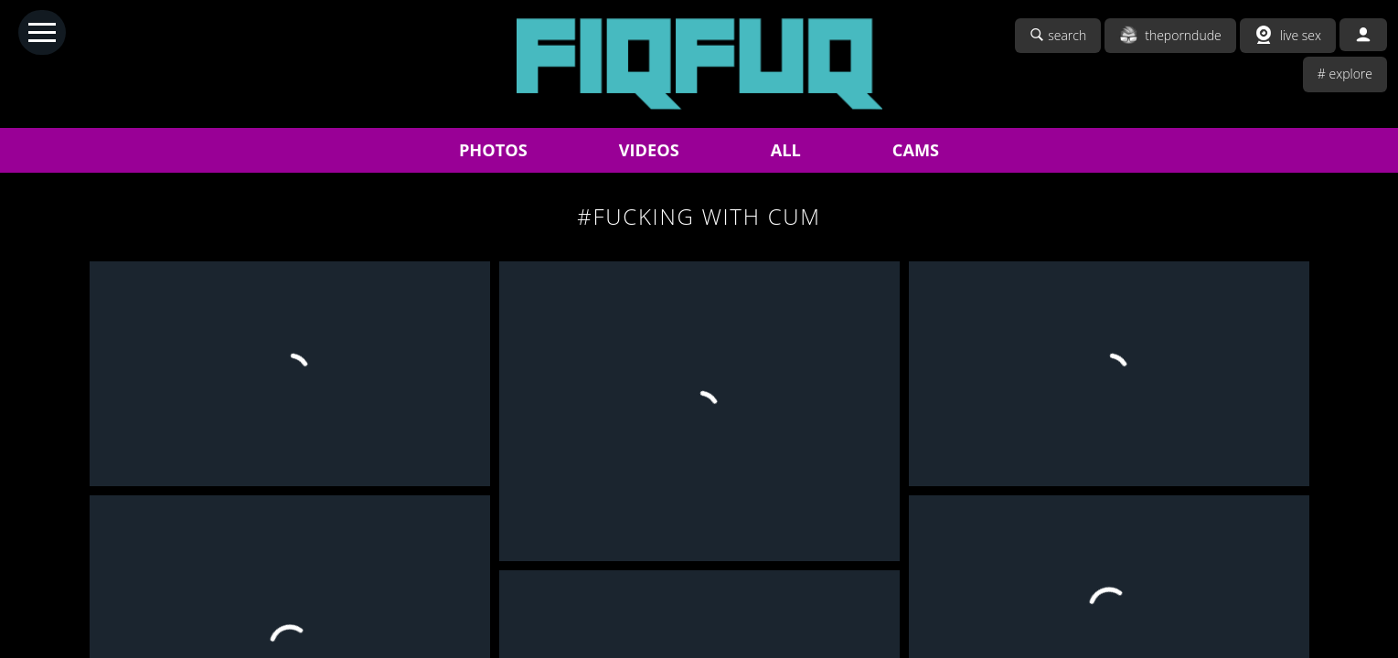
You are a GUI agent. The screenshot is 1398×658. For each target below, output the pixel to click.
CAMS (915, 150)
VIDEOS (649, 150)
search (1058, 35)
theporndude (1170, 35)
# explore (1345, 73)
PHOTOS (493, 150)
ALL (786, 150)
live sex (1287, 35)
